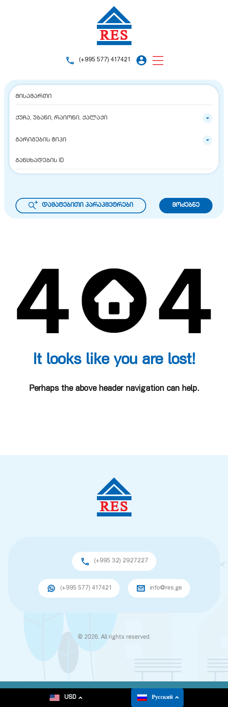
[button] (158, 60)
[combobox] (114, 118)
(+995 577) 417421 (104, 60)
